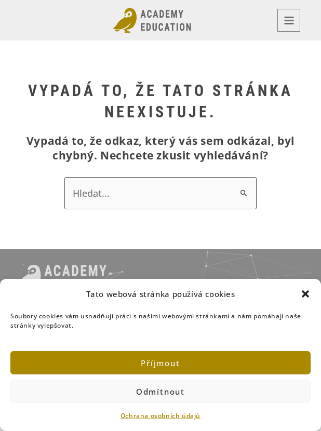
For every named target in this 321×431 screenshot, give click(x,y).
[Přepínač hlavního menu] (288, 20)
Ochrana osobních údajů (160, 415)
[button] (305, 294)
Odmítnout (160, 391)
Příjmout (160, 363)
